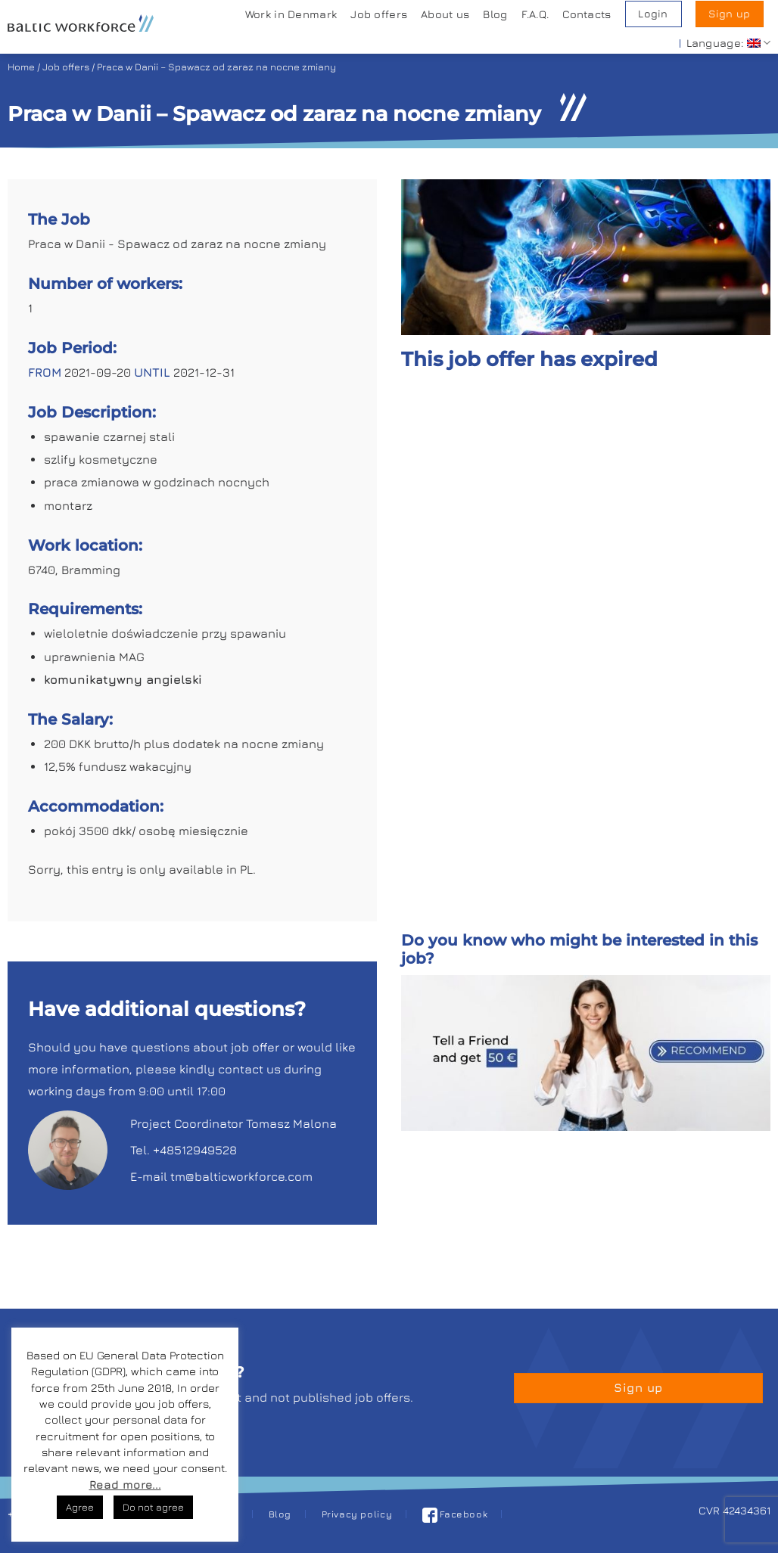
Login (653, 14)
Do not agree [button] (153, 1507)
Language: (728, 43)
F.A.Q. (535, 14)
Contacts (586, 14)
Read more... (125, 1484)
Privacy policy (357, 1514)
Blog (495, 14)
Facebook (455, 1514)
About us (445, 14)
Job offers (378, 14)
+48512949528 (195, 1150)
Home (21, 67)
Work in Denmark (291, 14)
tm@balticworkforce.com (241, 1176)
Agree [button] (80, 1507)
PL (246, 869)
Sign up (729, 14)
